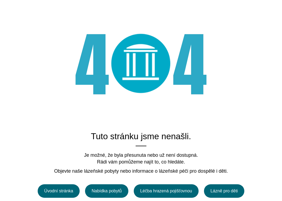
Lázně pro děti (224, 191)
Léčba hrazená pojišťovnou (166, 191)
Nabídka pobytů (106, 191)
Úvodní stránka (58, 191)
